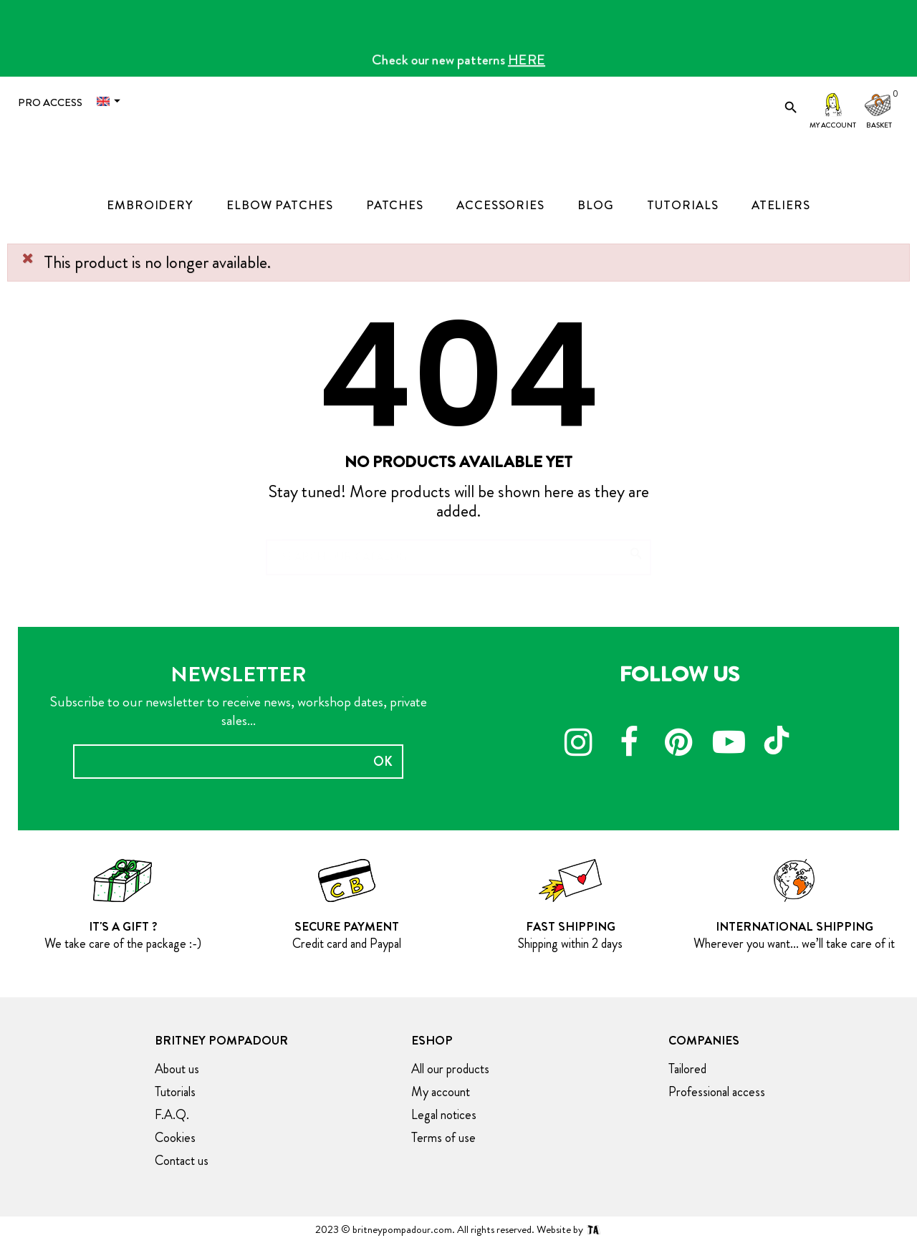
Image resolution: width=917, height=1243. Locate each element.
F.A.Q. (172, 1114)
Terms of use (443, 1137)
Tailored (687, 1069)
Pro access (50, 102)
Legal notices (443, 1114)
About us (177, 1069)
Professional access (716, 1092)
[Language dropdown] (112, 101)
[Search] (458, 550)
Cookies (175, 1137)
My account (833, 125)
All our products (450, 1069)
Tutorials (175, 1092)
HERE (526, 59)
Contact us (181, 1160)
